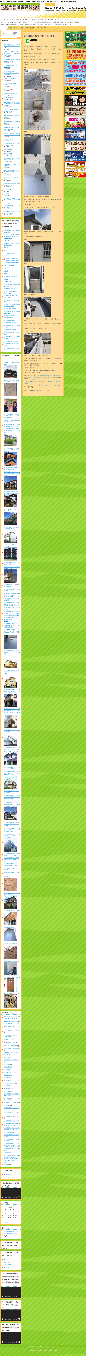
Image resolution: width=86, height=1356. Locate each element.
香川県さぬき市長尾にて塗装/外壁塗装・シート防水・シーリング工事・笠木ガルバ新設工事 (12, 830)
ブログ (71, 19)
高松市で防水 (46, 377)
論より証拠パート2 (8, 189)
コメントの (8, 1264)
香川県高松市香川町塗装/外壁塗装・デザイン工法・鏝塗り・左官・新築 (11, 824)
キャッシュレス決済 (8, 139)
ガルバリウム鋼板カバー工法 (11, 1023)
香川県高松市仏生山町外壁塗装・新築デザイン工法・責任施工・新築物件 (12, 671)
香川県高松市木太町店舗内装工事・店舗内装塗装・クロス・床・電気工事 (12, 619)
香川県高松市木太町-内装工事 (11, 341)
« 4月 (5, 1222)
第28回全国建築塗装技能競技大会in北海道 (12, 24)
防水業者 (26, 377)
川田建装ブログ (7, 1039)
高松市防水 (54, 377)
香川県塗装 (6, 1077)
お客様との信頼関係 (8, 97)
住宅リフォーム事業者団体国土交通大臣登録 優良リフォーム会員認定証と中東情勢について (12, 53)
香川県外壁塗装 (7, 1091)
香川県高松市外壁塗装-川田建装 (11, 1112)
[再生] (3, 1197)
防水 (60, 375)
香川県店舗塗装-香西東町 (10, 322)
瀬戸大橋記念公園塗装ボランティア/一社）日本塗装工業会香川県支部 (32, 22)
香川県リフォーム (8, 1075)
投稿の (6, 1262)
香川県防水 (40, 377)
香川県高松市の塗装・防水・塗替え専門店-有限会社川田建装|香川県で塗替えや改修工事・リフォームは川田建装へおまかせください (29, 7)
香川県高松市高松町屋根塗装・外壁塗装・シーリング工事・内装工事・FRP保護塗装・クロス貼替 (12, 613)
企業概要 (18, 19)
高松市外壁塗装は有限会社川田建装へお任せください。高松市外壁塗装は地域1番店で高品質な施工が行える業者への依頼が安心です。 (12, 1159)
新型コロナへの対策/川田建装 (11, 1046)
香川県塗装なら (7, 1080)
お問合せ (49, 4)
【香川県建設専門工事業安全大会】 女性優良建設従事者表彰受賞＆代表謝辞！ (12, 103)
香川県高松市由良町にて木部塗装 (12, 910)
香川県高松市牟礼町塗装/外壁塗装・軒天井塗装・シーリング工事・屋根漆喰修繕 (11, 416)
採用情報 (50, 19)
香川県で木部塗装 (8, 1067)
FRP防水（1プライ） (9, 927)
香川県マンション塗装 (9, 1072)
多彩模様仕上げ (7, 876)
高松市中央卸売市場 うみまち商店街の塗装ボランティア (68, 22)
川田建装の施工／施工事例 (30, 19)
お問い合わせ (58, 19)
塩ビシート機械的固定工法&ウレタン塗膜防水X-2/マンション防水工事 (12, 171)
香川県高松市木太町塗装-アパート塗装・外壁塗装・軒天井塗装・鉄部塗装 (12, 473)
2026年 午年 (8, 89)
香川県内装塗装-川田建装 (10, 308)
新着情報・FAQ (42, 19)
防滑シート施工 (7, 1057)
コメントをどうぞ (34, 379)
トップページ (4, 19)
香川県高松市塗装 (10, 1042)
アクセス (66, 19)
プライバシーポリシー (9, 265)
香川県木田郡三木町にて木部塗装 (12, 977)
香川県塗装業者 (7, 1088)
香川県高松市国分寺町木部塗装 (11, 1108)
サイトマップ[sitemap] (7, 22)
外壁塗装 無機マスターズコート (11, 961)
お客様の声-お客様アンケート (11, 1021)
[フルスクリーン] (19, 1197)
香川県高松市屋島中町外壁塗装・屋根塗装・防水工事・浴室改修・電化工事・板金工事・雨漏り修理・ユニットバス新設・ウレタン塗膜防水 (12, 606)
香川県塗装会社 (7, 1085)
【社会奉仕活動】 (8, 154)
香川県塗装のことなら (9, 1083)
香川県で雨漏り (7, 1069)
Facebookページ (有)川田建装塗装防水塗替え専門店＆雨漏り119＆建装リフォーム (12, 236)
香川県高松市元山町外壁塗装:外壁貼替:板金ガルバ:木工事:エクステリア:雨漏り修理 (12, 836)
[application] (11, 1193)
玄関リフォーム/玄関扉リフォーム (12, 1048)
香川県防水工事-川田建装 (10, 329)
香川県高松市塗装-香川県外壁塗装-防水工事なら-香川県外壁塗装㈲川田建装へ (12, 260)
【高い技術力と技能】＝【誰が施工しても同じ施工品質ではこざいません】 (12, 46)
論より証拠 (6, 193)
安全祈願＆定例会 (8, 149)
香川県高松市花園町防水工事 (11, 1132)
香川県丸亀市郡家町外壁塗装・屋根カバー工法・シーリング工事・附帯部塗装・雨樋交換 (12, 773)
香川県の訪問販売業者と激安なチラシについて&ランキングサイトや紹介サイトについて (48, 24)
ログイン (39, 390)
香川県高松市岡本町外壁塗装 (11, 1121)
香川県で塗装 (7, 1064)
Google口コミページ (9, 240)
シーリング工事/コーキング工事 (11, 1030)
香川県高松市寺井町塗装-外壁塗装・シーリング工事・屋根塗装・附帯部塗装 (12, 450)
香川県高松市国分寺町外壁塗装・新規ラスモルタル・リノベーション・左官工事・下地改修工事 (12, 804)
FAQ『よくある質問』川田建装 (11, 993)
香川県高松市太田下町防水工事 (11, 1116)
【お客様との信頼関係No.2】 (11, 93)
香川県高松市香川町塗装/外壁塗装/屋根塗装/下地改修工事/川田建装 (12, 859)
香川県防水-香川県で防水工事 (47, 375)
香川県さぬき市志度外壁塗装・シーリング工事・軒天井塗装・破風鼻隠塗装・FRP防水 (12, 625)
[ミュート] (16, 1197)
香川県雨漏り (7, 398)
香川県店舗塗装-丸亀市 (9, 320)
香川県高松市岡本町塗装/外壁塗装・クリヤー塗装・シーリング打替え (12, 430)
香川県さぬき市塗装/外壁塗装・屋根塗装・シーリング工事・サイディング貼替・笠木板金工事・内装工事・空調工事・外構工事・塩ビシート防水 (12, 597)
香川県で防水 (32, 377)
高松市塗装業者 (7, 1152)
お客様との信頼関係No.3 (10, 79)
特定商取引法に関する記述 (10, 288)
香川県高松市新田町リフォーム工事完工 (50, 385)
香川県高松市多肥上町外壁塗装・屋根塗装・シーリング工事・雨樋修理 (12, 652)
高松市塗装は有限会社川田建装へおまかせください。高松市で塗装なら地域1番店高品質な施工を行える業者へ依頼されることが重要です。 (12, 1147)
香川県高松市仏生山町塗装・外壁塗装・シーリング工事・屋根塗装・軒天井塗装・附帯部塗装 (12, 749)
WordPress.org (7, 1267)
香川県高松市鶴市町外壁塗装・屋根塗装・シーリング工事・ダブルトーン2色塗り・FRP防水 (12, 691)
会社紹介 (12, 19)
